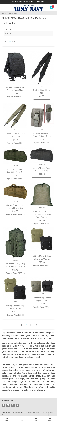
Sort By (7, 29)
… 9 (35, 325)
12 (10, 42)
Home (4, 13)
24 (15, 42)
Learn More (40, 1)
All (19, 42)
